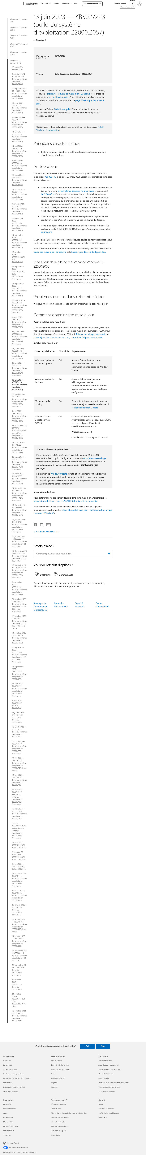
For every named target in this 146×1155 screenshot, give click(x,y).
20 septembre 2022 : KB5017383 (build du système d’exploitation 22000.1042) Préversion (19, 654)
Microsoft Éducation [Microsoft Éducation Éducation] (105, 1061)
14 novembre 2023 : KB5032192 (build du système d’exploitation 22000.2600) (19, 241)
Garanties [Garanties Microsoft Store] (54, 1087)
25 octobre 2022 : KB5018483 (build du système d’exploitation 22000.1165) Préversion (19, 605)
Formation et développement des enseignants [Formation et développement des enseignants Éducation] (113, 1083)
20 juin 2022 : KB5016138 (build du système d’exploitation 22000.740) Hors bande (19, 764)
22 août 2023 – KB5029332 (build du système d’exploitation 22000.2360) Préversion (19, 306)
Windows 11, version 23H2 (19, 45)
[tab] (43, 574)
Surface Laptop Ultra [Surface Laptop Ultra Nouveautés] (10, 1069)
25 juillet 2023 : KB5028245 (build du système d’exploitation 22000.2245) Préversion (19, 337)
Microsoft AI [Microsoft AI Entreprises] (7, 1104)
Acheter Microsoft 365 (92, 3)
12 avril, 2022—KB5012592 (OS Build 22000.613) (19, 845)
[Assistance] (31, 4)
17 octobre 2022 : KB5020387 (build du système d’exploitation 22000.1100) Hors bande (19, 622)
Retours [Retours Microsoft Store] (53, 1074)
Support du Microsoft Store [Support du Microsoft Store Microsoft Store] (60, 1069)
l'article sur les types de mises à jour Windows (68, 93)
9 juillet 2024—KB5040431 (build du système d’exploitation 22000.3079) (19, 122)
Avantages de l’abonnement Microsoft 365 (40, 606)
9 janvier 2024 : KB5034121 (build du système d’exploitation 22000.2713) (19, 209)
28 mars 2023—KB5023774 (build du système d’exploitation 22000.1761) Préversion (19, 463)
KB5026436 (50, 176)
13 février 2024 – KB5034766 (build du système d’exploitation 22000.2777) (19, 194)
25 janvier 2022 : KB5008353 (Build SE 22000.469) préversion (19, 910)
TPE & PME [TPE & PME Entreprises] (7, 1135)
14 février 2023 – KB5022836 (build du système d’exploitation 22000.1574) (19, 510)
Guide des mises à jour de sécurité (50, 251)
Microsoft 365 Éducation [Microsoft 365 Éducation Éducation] (106, 1074)
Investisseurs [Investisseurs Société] (102, 1117)
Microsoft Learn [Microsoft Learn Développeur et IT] (56, 1109)
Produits (65, 3)
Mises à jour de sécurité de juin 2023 (88, 251)
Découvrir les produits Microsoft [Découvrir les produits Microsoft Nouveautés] (14, 1087)
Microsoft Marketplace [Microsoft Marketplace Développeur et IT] (58, 1122)
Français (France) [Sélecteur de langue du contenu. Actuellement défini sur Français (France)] (13, 1143)
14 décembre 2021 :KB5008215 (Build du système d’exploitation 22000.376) (19, 955)
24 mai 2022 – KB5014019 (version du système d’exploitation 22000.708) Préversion (18, 796)
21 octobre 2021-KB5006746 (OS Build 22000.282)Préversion (19, 1000)
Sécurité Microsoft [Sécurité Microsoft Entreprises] (9, 1109)
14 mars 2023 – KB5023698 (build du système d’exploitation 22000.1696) (19, 478)
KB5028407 (46, 232)
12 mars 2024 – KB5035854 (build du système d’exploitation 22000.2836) (19, 180)
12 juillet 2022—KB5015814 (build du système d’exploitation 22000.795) (19, 732)
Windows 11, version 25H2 (19, 28)
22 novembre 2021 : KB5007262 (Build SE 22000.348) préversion (19, 970)
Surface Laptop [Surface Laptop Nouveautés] (8, 1065)
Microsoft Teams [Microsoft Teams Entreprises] (9, 1131)
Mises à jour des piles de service (91, 334)
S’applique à (41, 40)
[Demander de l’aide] (132, 3)
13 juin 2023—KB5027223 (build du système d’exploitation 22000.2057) (19, 385)
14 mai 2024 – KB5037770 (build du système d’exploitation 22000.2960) (19, 151)
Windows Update (59, 473)
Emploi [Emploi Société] (100, 1104)
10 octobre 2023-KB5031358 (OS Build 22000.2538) (18, 257)
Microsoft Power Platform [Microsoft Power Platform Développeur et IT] (59, 1126)
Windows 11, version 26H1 (19, 20)
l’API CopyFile (47, 194)
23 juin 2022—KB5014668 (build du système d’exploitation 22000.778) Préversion (19, 747)
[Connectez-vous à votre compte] (139, 3)
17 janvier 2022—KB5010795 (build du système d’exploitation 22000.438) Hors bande (19, 925)
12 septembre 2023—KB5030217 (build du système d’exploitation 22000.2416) (19, 289)
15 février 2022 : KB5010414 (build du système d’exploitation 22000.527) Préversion (19, 879)
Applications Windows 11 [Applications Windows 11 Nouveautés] (11, 1091)
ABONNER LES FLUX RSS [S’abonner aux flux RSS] (47, 531)
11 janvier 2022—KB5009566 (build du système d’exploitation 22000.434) (19, 941)
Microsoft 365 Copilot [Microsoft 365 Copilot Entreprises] (10, 1126)
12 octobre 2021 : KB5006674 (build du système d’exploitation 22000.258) (19, 1016)
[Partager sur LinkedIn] (40, 524)
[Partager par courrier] (47, 524)
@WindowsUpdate (63, 109)
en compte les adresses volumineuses (76, 190)
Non (103, 1046)
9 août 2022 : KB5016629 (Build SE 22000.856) (17, 704)
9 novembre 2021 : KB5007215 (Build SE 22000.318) (17, 984)
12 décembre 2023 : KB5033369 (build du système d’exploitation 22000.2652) (19, 224)
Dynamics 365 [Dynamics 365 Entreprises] (8, 1117)
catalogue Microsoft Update (84, 407)
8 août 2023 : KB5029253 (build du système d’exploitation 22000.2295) (19, 322)
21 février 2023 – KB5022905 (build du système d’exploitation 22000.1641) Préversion (19, 494)
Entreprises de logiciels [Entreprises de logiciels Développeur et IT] (59, 1131)
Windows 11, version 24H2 (19, 36)
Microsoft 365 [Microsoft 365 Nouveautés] (8, 1083)
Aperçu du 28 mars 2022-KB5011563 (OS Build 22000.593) (19, 856)
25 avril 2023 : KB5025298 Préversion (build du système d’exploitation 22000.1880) (19, 431)
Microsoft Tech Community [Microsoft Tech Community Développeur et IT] (60, 1117)
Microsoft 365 (45, 3)
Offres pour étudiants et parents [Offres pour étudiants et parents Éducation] (109, 1087)
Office (56, 3)
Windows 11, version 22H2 (19, 53)
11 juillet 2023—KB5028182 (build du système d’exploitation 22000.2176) (19, 353)
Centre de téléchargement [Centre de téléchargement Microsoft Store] (60, 1065)
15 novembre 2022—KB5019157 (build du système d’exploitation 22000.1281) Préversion (19, 571)
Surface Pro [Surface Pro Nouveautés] (7, 1061)
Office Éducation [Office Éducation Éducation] (103, 1078)
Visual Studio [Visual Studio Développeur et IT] (55, 1135)
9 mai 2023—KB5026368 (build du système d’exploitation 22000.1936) (19, 416)
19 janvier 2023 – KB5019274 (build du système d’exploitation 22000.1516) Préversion (19, 525)
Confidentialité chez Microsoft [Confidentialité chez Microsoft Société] (108, 1113)
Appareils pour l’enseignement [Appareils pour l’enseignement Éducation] (108, 1065)
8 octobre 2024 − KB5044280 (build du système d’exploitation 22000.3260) (19, 79)
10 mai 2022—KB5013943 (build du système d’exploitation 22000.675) (19, 814)
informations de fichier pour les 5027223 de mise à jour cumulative (66, 501)
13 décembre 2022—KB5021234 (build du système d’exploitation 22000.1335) (19, 556)
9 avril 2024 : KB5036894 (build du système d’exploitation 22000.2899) (19, 165)
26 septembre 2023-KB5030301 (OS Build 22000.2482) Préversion (18, 272)
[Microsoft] (12, 4)
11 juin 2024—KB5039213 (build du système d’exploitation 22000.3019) (19, 137)
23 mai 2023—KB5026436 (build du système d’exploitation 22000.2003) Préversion (19, 400)
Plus (75, 3)
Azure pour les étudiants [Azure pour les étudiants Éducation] (106, 1091)
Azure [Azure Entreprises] (5, 1113)
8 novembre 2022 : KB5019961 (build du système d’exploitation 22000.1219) (19, 588)
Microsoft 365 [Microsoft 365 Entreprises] (8, 1122)
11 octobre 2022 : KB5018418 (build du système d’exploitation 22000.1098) (19, 638)
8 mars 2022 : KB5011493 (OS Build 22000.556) (19, 866)
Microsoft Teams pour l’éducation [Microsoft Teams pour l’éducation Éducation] (109, 1069)
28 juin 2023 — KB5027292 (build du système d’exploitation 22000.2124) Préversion (19, 369)
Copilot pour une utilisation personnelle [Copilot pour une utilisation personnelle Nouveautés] (16, 1078)
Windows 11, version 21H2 (15, 61)
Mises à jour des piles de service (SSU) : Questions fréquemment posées (68, 337)
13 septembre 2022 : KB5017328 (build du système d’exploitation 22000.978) (19, 672)
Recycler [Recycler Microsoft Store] (54, 1083)
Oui (87, 1046)
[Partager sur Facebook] (35, 524)
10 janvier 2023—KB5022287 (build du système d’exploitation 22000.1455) (19, 541)
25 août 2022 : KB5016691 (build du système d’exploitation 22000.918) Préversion (19, 689)
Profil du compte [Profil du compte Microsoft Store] (56, 1061)
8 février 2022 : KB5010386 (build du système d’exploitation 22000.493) (19, 895)
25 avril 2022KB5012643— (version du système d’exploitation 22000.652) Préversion (19, 830)
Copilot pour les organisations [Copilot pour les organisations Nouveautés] (13, 1074)
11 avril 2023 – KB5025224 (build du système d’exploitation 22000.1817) (19, 447)
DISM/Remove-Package (94, 458)
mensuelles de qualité (58, 96)
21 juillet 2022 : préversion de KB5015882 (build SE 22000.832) (18, 717)
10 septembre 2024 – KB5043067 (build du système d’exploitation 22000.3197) (19, 93)
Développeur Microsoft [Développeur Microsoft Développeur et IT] (58, 1104)
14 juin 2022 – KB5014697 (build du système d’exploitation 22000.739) (19, 780)
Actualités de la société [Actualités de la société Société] (106, 1109)
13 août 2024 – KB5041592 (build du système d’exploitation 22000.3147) (19, 108)
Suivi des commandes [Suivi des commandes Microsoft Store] (58, 1078)
